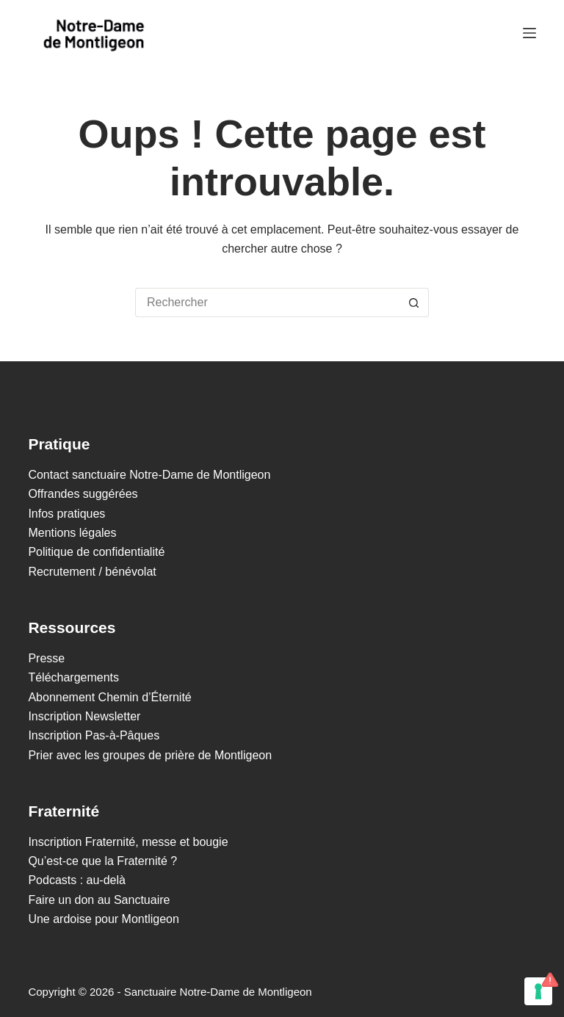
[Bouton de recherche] (414, 302)
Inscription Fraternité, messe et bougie (128, 842)
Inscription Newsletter (84, 716)
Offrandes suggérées (82, 494)
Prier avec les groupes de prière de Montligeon (150, 755)
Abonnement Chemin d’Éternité (109, 697)
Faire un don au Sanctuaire (99, 900)
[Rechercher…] (267, 302)
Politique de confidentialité (96, 552)
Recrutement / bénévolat (92, 571)
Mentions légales (72, 532)
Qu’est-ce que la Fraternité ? (102, 861)
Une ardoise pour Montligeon (103, 919)
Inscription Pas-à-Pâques (93, 735)
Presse (46, 658)
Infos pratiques (66, 513)
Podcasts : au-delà (77, 880)
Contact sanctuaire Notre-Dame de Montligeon (149, 474)
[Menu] (529, 33)
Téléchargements (73, 677)
